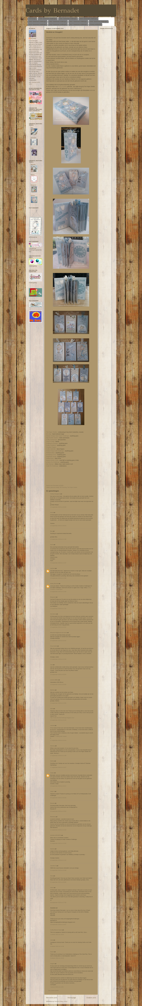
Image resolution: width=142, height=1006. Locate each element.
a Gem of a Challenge (52, 462)
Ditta (32, 148)
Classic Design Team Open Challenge (57, 436)
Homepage (32, 18)
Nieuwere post (51, 998)
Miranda (33, 164)
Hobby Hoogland (55, 494)
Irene (51, 512)
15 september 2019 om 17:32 (58, 608)
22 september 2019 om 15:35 (58, 843)
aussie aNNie (54, 680)
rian (51, 664)
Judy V (52, 791)
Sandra (52, 849)
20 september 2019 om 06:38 (58, 797)
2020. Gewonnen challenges (98, 21)
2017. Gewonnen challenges (78, 24)
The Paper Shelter (52, 432)
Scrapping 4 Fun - (51, 454)
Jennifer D (53, 865)
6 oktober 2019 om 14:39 (57, 946)
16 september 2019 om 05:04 (58, 674)
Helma (52, 761)
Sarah (52, 951)
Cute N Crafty (50, 441)
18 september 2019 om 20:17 (58, 786)
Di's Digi (48, 434)
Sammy (52, 745)
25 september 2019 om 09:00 (58, 882)
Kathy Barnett (54, 583)
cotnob (52, 725)
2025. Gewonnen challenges (68, 18)
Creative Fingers (51, 447)
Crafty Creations (51, 445)
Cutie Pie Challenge (52, 466)
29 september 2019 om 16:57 (58, 924)
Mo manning (63, 487)
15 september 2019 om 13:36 (58, 578)
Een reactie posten (53, 990)
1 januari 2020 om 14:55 (56, 987)
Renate (52, 803)
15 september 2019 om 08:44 (58, 525)
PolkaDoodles (50, 452)
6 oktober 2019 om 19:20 (57, 958)
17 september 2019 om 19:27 (58, 767)
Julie (51, 940)
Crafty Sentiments (51, 439)
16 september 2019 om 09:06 (58, 684)
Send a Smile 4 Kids (52, 460)
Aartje (52, 772)
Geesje (33, 195)
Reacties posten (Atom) (60, 1001)
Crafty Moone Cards (56, 930)
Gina (51, 876)
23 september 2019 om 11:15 (58, 860)
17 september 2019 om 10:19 (58, 740)
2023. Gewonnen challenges (37, 21)
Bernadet (33, 38)
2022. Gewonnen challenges (57, 21)
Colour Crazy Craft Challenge (55, 451)
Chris (51, 887)
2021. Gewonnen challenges (78, 21)
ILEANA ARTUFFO (55, 835)
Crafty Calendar (51, 449)
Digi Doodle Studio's (52, 437)
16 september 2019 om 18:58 (58, 703)
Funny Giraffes (62, 86)
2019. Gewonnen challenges (37, 24)
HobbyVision (50, 458)
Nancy (33, 174)
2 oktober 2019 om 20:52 (57, 934)
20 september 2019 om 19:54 (58, 811)
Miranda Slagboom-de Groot (58, 632)
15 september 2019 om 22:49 (58, 659)
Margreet (52, 597)
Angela (52, 963)
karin (51, 544)
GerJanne (53, 614)
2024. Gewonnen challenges (88, 18)
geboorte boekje (54, 487)
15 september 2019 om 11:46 (58, 539)
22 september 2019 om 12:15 (58, 830)
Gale (51, 708)
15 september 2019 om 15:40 (58, 591)
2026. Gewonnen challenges (47, 18)
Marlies (52, 690)
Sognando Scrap (51, 456)
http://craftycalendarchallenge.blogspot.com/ (62, 717)
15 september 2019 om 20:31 (58, 627)
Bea (51, 531)
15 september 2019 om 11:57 (58, 563)
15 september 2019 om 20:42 (58, 640)
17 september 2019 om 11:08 (58, 755)
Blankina (52, 816)
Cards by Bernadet (52, 10)
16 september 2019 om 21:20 (58, 720)
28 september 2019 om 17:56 (58, 902)
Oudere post (91, 998)
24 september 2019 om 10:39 (58, 870)
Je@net (52, 568)
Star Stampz (50, 464)
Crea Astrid (53, 646)
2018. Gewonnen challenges (57, 24)
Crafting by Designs (52, 443)
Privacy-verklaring (95, 24)
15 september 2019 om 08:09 (58, 507)
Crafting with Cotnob (60, 736)
